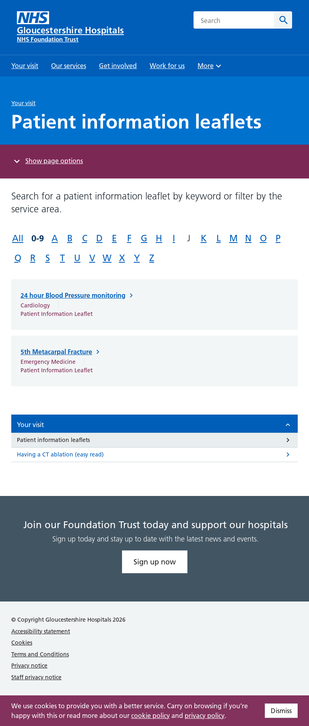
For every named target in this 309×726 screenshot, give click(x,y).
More (210, 68)
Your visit (23, 103)
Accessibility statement (40, 631)
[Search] (283, 20)
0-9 (37, 238)
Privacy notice (29, 665)
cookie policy (150, 715)
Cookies (21, 642)
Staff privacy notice (36, 677)
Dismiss (281, 711)
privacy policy (205, 715)
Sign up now (155, 561)
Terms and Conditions (40, 654)
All (17, 238)
